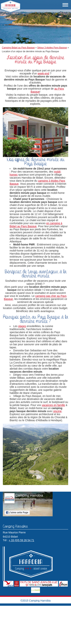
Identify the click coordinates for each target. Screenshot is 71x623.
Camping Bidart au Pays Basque (18, 47)
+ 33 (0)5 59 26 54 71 (21, 540)
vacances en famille (53, 405)
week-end (43, 73)
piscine (57, 411)
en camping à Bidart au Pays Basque (36, 225)
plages (22, 326)
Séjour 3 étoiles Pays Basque (52, 47)
